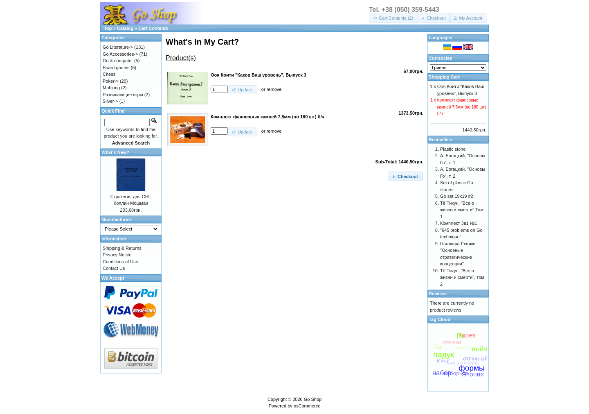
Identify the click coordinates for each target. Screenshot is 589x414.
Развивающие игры (123, 94)
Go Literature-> (118, 47)
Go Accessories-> (120, 54)
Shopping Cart (444, 77)
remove (274, 89)
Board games (116, 67)
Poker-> (111, 81)
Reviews (438, 293)
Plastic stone (452, 149)
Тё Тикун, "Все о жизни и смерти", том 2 (462, 277)
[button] (393, 18)
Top (108, 28)
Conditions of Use (120, 261)
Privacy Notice (117, 254)
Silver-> (110, 101)
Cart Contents (153, 28)
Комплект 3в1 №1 (458, 223)
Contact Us (114, 268)
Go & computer (118, 60)
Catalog (125, 28)
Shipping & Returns (122, 248)
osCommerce (307, 405)
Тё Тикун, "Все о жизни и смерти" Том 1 (461, 210)
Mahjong (111, 87)
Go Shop (312, 399)
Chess (109, 74)
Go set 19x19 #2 (456, 196)
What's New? (115, 152)
